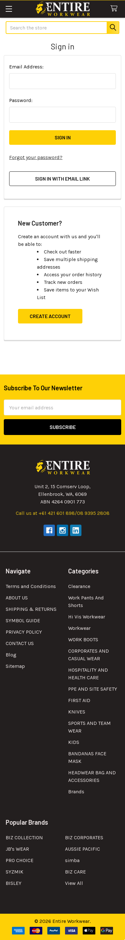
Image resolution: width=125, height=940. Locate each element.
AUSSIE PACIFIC (82, 849)
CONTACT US (20, 643)
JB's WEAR (17, 849)
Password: (21, 100)
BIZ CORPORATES (84, 837)
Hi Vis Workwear (86, 617)
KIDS (73, 742)
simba (72, 860)
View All (74, 883)
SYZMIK (14, 872)
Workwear (79, 628)
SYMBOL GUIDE (23, 620)
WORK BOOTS (83, 639)
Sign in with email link (62, 179)
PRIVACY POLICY (24, 632)
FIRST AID (79, 700)
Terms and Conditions (31, 586)
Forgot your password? (35, 157)
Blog (11, 655)
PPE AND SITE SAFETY (92, 689)
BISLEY (13, 883)
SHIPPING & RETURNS (31, 609)
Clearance (79, 586)
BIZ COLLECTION (24, 837)
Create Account (50, 316)
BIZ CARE (75, 872)
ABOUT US (17, 598)
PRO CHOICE (19, 860)
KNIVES (76, 712)
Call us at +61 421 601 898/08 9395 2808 (63, 513)
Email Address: (26, 67)
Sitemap (15, 666)
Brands (76, 792)
